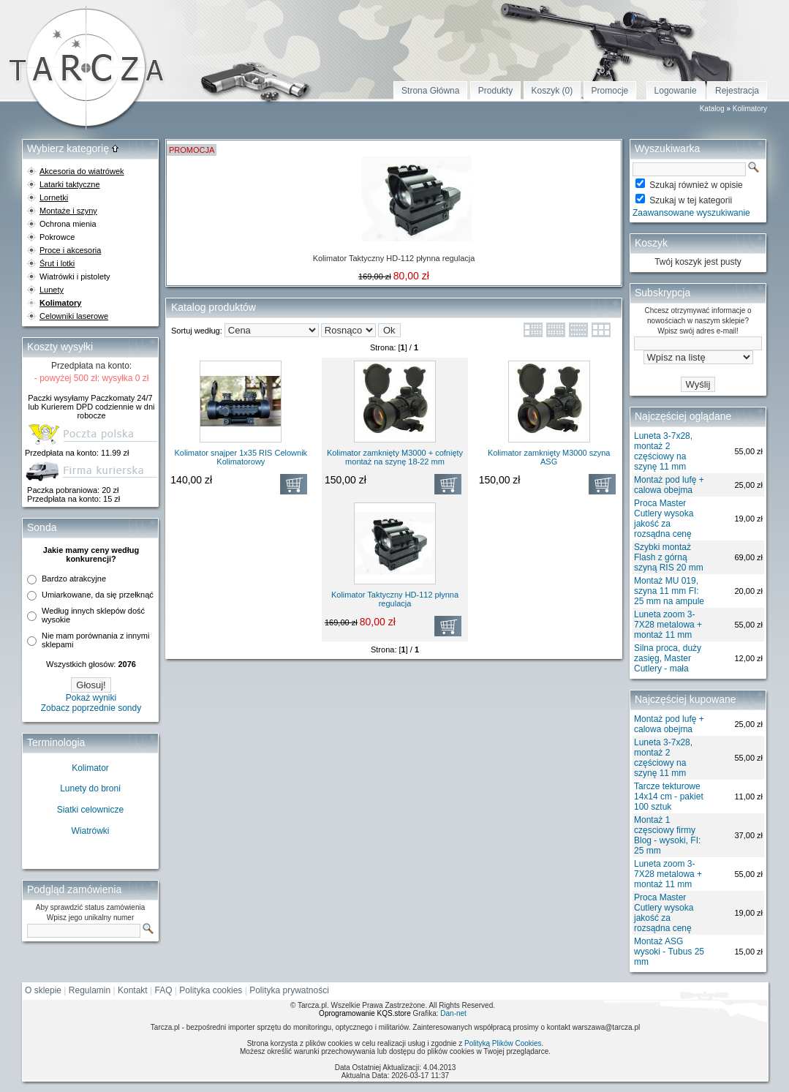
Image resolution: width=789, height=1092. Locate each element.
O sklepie (43, 990)
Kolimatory (750, 109)
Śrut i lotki (57, 263)
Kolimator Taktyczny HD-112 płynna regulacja (394, 258)
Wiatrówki (90, 831)
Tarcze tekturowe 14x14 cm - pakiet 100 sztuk (668, 796)
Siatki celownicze (90, 810)
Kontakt (133, 990)
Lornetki (53, 197)
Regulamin (89, 990)
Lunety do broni (90, 788)
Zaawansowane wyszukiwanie (691, 213)
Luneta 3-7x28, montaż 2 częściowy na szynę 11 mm (663, 451)
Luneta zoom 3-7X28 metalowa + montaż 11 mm (668, 624)
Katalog (712, 109)
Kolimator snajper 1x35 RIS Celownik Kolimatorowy (241, 457)
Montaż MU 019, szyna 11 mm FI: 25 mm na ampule (669, 591)
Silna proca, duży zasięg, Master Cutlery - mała (667, 658)
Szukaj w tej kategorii (690, 200)
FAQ (164, 990)
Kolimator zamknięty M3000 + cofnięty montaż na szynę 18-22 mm (395, 457)
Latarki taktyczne (69, 184)
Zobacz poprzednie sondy (91, 708)
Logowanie (675, 91)
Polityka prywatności (289, 990)
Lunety (51, 289)
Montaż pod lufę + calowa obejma (669, 485)
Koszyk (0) (552, 91)
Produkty (495, 91)
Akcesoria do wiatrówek (81, 171)
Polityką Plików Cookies (503, 1043)
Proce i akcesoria (70, 250)
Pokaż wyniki (91, 698)
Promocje (610, 91)
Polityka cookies (210, 990)
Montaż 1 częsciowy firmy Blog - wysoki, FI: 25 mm (667, 835)
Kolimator (90, 768)
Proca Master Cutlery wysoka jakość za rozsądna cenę (663, 518)
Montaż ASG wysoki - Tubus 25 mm (669, 951)
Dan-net (453, 1013)
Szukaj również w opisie (695, 185)
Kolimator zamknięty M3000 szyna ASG (549, 457)
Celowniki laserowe (73, 316)
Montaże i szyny (68, 210)
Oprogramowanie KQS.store (365, 1013)
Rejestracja (737, 91)
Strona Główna (430, 91)
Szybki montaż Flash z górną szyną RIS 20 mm (668, 557)
